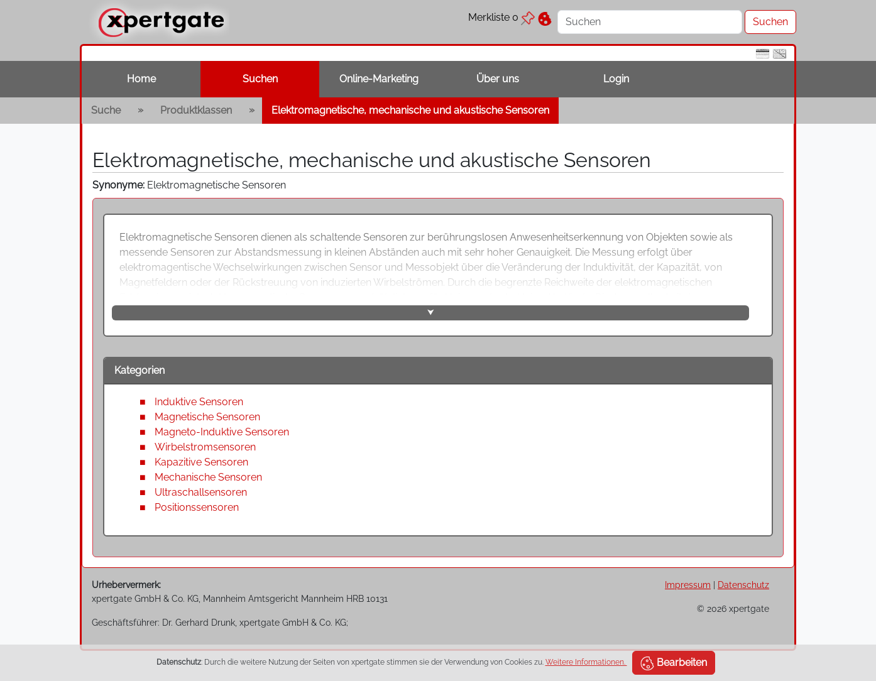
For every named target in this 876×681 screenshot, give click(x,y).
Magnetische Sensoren (207, 417)
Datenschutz (743, 584)
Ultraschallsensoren (201, 492)
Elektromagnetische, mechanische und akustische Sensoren (410, 110)
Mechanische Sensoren (208, 477)
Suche (106, 110)
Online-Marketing (379, 79)
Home (141, 79)
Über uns (497, 79)
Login (616, 79)
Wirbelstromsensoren (205, 447)
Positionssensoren (197, 507)
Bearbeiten (673, 663)
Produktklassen (196, 110)
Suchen (260, 79)
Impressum (688, 584)
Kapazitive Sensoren (201, 462)
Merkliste (501, 17)
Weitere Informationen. (586, 662)
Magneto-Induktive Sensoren (222, 432)
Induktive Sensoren (199, 402)
